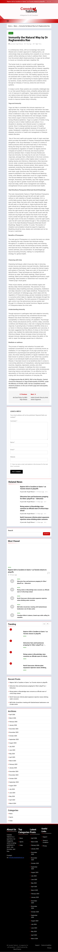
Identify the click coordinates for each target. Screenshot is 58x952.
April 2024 (12, 800)
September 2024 (14, 782)
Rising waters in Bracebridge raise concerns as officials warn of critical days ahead (34, 509)
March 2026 (12, 718)
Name (12, 442)
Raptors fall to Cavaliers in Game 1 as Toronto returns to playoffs (26, 1)
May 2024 (12, 796)
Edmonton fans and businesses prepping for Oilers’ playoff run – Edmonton (34, 645)
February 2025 (13, 764)
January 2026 (13, 725)
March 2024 (12, 803)
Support (45, 837)
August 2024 (12, 785)
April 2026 (12, 714)
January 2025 (13, 768)
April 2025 (12, 757)
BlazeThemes (17, 949)
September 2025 (14, 739)
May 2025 (12, 753)
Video (11, 821)
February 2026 (13, 721)
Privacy (45, 846)
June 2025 (12, 750)
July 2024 (12, 789)
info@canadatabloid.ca (16, 857)
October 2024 (13, 778)
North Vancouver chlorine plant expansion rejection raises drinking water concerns (34, 668)
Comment (13, 421)
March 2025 (12, 761)
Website (12, 457)
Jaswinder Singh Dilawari (16, 44)
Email (12, 450)
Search (10, 530)
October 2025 (13, 736)
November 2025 (13, 732)
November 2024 (13, 775)
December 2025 (13, 729)
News (11, 33)
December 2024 (13, 771)
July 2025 (12, 746)
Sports (11, 817)
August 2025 (12, 743)
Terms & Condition (46, 945)
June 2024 (12, 793)
